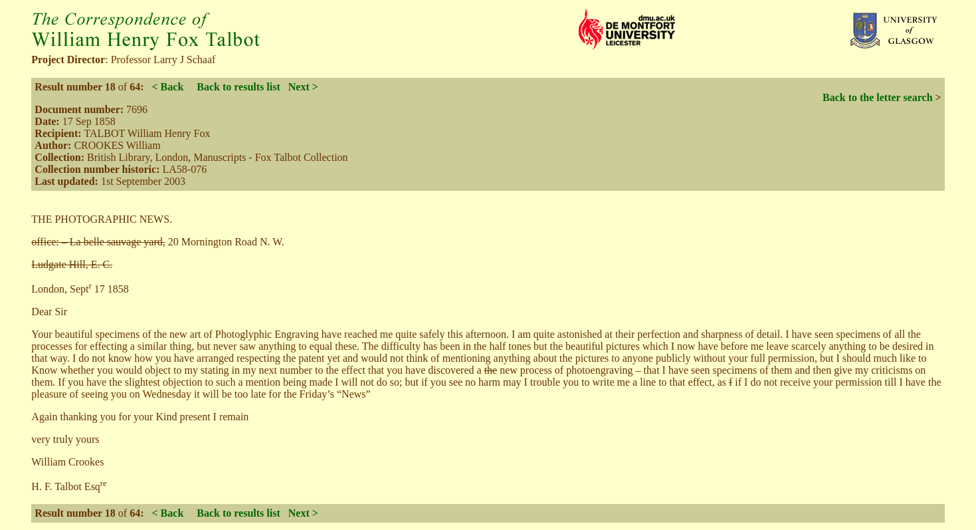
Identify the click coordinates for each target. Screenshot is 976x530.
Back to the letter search (878, 97)
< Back (167, 86)
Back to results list (238, 86)
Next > (303, 86)
